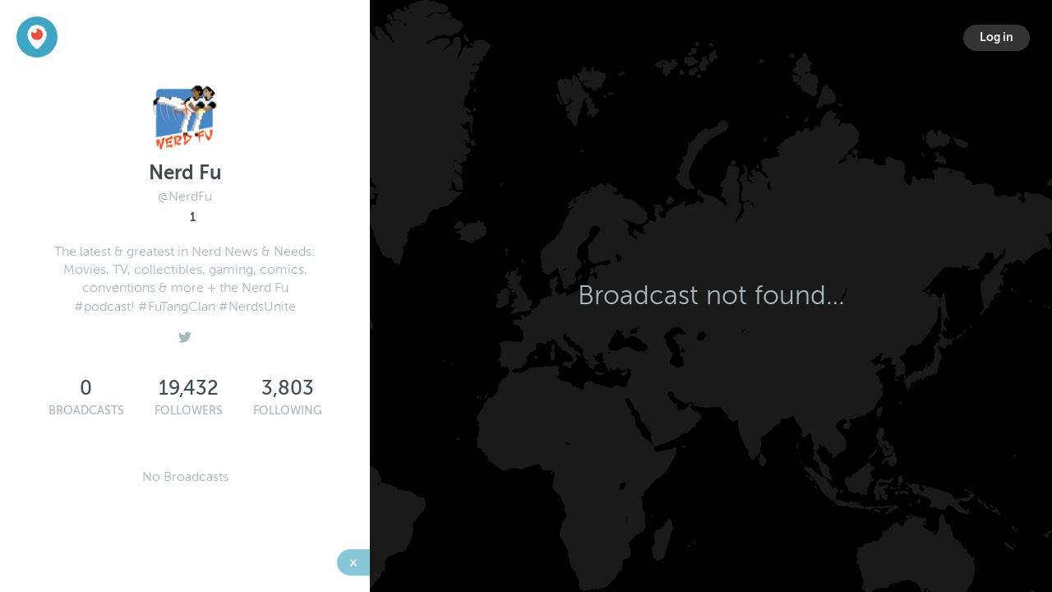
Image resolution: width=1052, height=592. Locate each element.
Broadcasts (86, 411)
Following (287, 411)
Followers (189, 411)
